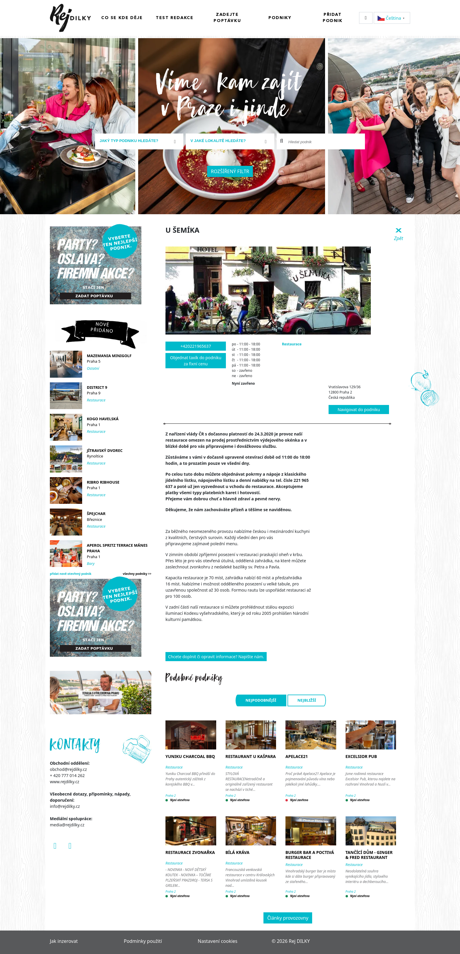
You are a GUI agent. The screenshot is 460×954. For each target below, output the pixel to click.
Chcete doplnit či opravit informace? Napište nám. (216, 656)
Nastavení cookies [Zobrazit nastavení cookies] (217, 941)
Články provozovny (287, 918)
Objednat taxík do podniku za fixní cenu (195, 361)
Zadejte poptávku (227, 18)
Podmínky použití (143, 941)
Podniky (279, 18)
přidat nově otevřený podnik (71, 574)
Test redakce (174, 18)
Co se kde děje (122, 18)
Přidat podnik (333, 18)
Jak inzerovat (64, 941)
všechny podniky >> (137, 574)
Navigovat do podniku (359, 409)
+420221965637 (195, 346)
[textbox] (137, 141)
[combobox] (139, 141)
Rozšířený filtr (230, 171)
